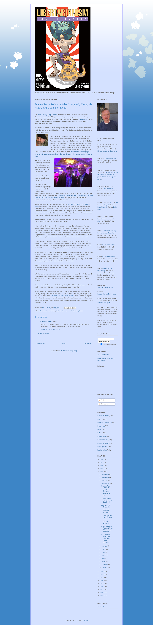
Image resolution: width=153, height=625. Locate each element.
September (106, 483)
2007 (102, 589)
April (103, 558)
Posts (102, 400)
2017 (102, 462)
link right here (83, 119)
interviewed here (110, 158)
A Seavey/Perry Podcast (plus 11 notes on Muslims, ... (106, 529)
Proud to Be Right (103, 303)
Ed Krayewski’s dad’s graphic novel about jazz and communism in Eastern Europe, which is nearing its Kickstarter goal (63, 154)
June (104, 552)
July (103, 549)
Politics (58, 311)
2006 (102, 592)
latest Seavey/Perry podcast (47, 115)
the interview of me (108, 245)
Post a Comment (43, 334)
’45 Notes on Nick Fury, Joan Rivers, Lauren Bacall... (106, 538)
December (105, 474)
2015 (102, 468)
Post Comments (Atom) (69, 351)
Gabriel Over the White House (62, 296)
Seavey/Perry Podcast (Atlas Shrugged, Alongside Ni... (106, 490)
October (105, 480)
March (104, 561)
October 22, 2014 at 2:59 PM (50, 329)
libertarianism (50, 311)
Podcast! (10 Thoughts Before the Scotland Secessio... (106, 508)
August (104, 546)
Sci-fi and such (67, 311)
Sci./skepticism (78, 311)
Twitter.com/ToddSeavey (105, 287)
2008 (102, 586)
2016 (102, 465)
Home (64, 344)
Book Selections (103, 416)
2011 (102, 577)
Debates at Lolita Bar (104, 423)
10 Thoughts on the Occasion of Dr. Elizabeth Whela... (106, 519)
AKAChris (100, 606)
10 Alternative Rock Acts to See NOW (106, 500)
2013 (102, 571)
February (105, 564)
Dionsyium (101, 426)
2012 (102, 574)
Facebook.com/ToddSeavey (107, 294)
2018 (102, 459)
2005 (102, 595)
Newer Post (40, 344)
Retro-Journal (102, 436)
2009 (102, 583)
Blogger (86, 620)
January (105, 567)
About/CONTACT (103, 355)
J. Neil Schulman (46, 321)
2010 (102, 580)
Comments (103, 404)
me (117, 203)
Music (99, 429)
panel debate (108, 189)
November (105, 477)
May (103, 555)
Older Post (87, 344)
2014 (102, 471)
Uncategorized (102, 447)
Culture (42, 311)
